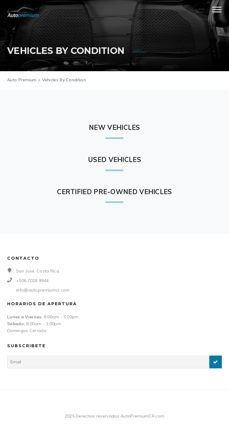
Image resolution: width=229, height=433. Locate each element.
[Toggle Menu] (217, 12)
